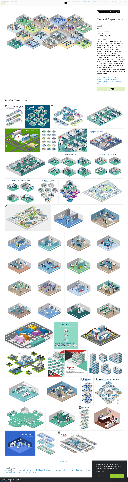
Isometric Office (61, 470)
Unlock (111, 89)
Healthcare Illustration (43, 470)
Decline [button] (102, 476)
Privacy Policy (6, 481)
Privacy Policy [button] (99, 471)
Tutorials (119, 481)
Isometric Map (9, 470)
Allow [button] (116, 476)
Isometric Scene (30, 472)
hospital (99, 79)
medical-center (109, 81)
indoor (99, 81)
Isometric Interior (25, 470)
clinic (98, 77)
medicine (119, 81)
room (105, 83)
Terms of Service (16, 481)
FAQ (125, 481)
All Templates (64, 461)
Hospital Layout (76, 470)
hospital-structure (111, 79)
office (99, 83)
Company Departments (12, 472)
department (107, 77)
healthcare (116, 77)
